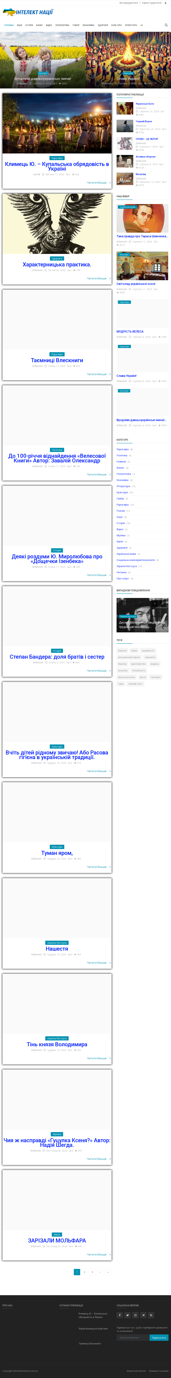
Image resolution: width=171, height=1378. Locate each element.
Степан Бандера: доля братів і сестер (57, 656)
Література (131, 25)
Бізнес (39, 25)
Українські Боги (145, 103)
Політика (122, 455)
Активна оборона (145, 156)
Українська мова (126, 553)
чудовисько (148, 650)
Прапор (122, 663)
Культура (116, 25)
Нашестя (57, 948)
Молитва (141, 174)
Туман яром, (57, 853)
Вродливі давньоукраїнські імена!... (141, 420)
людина (154, 663)
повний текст (135, 683)
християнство (138, 663)
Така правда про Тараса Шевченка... (142, 236)
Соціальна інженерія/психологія (136, 560)
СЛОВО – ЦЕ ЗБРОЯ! (147, 139)
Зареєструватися (151, 2)
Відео (49, 25)
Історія (29, 25)
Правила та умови (158, 1370)
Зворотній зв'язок (136, 1370)
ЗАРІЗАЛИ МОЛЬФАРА (57, 1240)
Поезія (121, 510)
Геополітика (62, 25)
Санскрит (156, 677)
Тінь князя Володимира (57, 1044)
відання (122, 650)
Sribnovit (22, 83)
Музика (121, 535)
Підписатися (159, 1337)
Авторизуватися (128, 2)
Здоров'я (103, 25)
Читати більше (99, 182)
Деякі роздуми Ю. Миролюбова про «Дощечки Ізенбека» (57, 558)
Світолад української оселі (136, 284)
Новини (121, 461)
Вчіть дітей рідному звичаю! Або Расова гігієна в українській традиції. (57, 754)
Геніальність (138, 670)
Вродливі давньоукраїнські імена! (43, 79)
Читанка (121, 572)
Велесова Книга (126, 677)
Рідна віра (123, 449)
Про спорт (123, 578)
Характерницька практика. (57, 264)
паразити (150, 657)
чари (121, 683)
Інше (19, 25)
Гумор (76, 25)
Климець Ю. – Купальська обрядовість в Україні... (93, 1315)
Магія (120, 541)
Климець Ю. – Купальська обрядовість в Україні (57, 166)
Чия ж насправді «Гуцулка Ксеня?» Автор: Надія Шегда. (57, 1142)
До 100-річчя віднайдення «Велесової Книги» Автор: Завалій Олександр (57, 458)
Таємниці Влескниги (57, 360)
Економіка (88, 25)
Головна (9, 25)
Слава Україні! (128, 79)
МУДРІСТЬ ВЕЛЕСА (130, 331)
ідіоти (143, 677)
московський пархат (129, 657)
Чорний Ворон (144, 121)
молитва (122, 670)
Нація (134, 650)
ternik (36, 174)
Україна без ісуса (127, 566)
